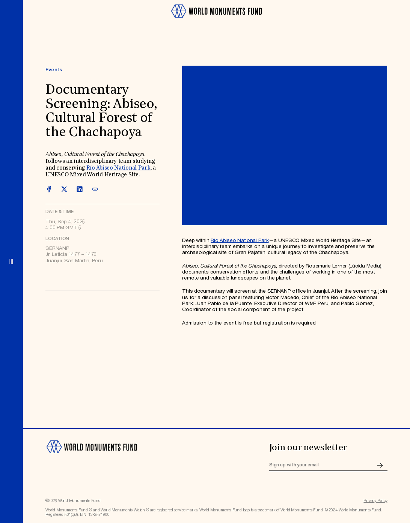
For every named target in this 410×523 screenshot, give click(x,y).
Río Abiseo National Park (118, 168)
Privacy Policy (375, 501)
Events (53, 69)
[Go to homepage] (216, 20)
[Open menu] (11, 261)
